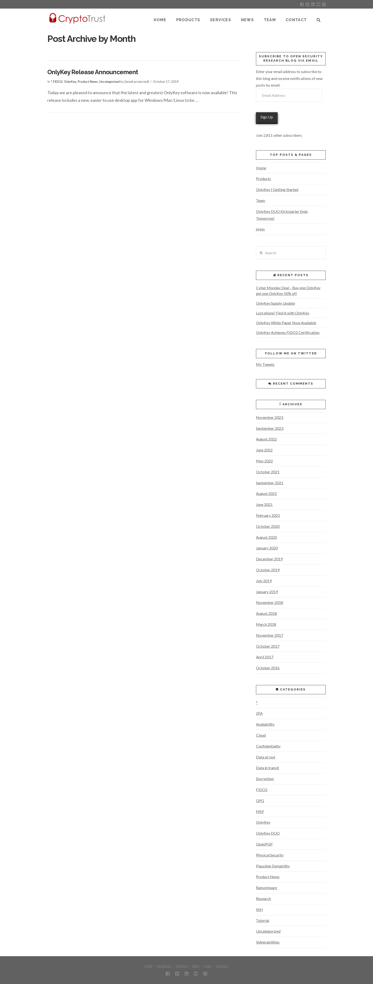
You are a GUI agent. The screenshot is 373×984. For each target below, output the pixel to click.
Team (260, 200)
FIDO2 (58, 81)
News (195, 966)
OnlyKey (70, 81)
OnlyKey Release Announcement (92, 72)
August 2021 (266, 493)
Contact (222, 966)
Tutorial (262, 920)
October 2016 (268, 668)
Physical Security (270, 855)
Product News (88, 81)
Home (261, 168)
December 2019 (269, 559)
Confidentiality (268, 746)
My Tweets (265, 364)
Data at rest (265, 757)
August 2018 (266, 613)
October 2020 (268, 526)
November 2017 (269, 635)
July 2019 (264, 580)
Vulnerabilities (268, 942)
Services (181, 966)
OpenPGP (264, 844)
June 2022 (264, 450)
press (260, 229)
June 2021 (264, 504)
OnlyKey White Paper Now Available (286, 322)
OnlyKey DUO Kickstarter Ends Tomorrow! (282, 214)
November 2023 (269, 417)
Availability (265, 724)
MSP (260, 811)
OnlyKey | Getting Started (277, 189)
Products (263, 178)
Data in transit (267, 767)
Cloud (261, 735)
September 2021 (269, 482)
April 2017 (264, 657)
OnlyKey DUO (268, 833)
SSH (259, 909)
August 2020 (266, 537)
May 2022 (264, 461)
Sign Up (266, 117)
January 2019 (267, 591)
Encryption (265, 778)
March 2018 (266, 624)
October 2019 (268, 570)
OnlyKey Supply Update (275, 303)
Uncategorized (109, 81)
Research (263, 898)
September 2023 (269, 428)
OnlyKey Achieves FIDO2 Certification (287, 332)
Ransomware (266, 887)
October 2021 (268, 472)
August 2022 (266, 439)
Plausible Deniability (273, 866)
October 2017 (268, 646)
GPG (260, 800)
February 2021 (268, 515)
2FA (259, 713)
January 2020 (267, 548)
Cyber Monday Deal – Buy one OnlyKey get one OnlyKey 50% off (288, 290)
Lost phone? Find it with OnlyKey (282, 313)
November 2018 (269, 602)
